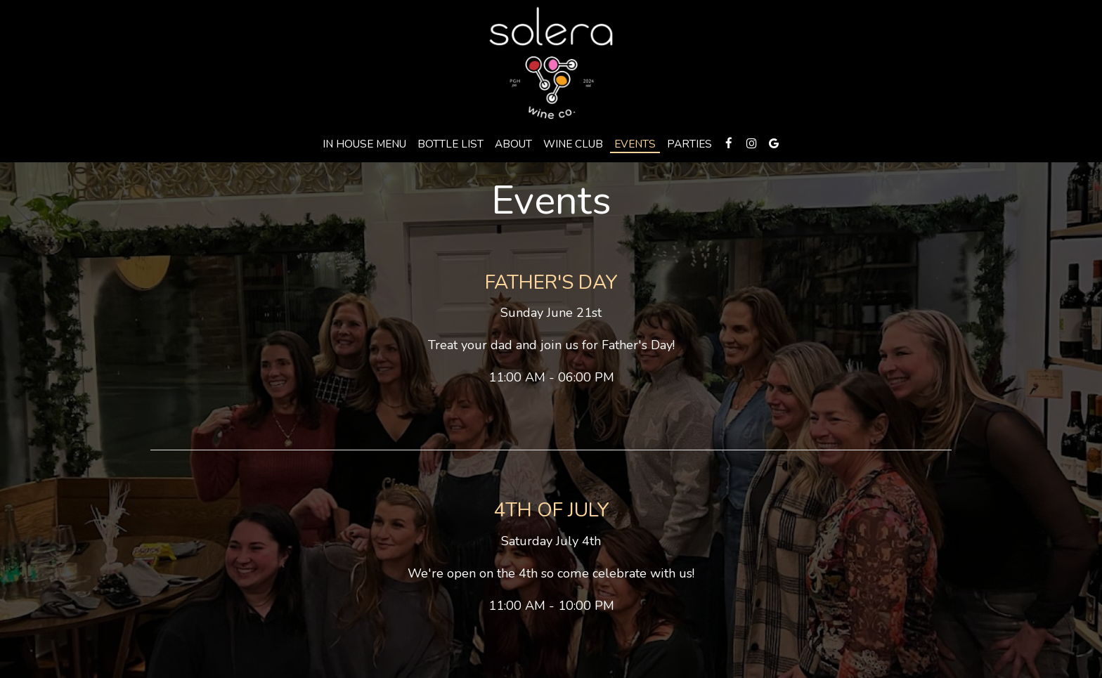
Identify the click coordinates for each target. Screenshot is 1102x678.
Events (635, 144)
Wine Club (573, 144)
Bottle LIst (450, 144)
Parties (689, 144)
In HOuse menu (364, 144)
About (513, 144)
